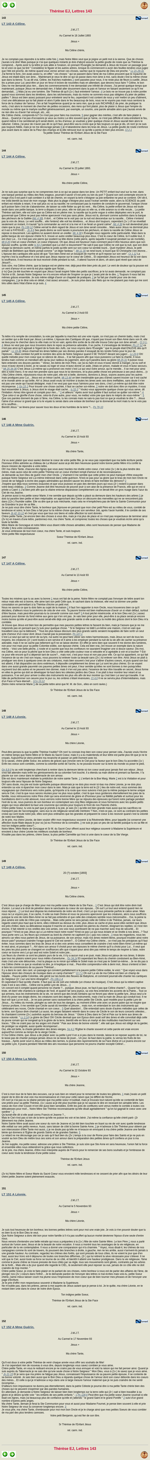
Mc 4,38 (37, 218)
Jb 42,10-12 (17, 513)
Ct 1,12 (132, 253)
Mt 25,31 (122, 360)
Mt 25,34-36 (10, 368)
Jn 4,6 (30, 230)
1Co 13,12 (39, 681)
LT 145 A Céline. (14, 301)
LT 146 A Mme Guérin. (18, 425)
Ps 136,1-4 (57, 979)
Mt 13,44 (67, 377)
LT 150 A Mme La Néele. (19, 1059)
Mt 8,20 (6, 242)
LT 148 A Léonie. (14, 717)
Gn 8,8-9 (7, 769)
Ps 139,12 (27, 227)
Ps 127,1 (77, 634)
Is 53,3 (38, 245)
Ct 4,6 (94, 678)
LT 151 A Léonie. (14, 1194)
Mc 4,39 (117, 224)
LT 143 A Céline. (14, 23)
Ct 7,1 (79, 973)
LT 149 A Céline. (14, 867)
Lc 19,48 (16, 351)
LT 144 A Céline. (14, 156)
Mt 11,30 (81, 250)
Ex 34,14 (72, 958)
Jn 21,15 (8, 1374)
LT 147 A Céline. (14, 563)
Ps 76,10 (98, 407)
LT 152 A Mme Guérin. (18, 1327)
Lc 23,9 (134, 354)
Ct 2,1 (128, 129)
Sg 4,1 (70, 1029)
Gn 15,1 (23, 386)
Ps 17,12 (138, 345)
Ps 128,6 (83, 1394)
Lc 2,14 (25, 1017)
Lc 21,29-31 (137, 71)
